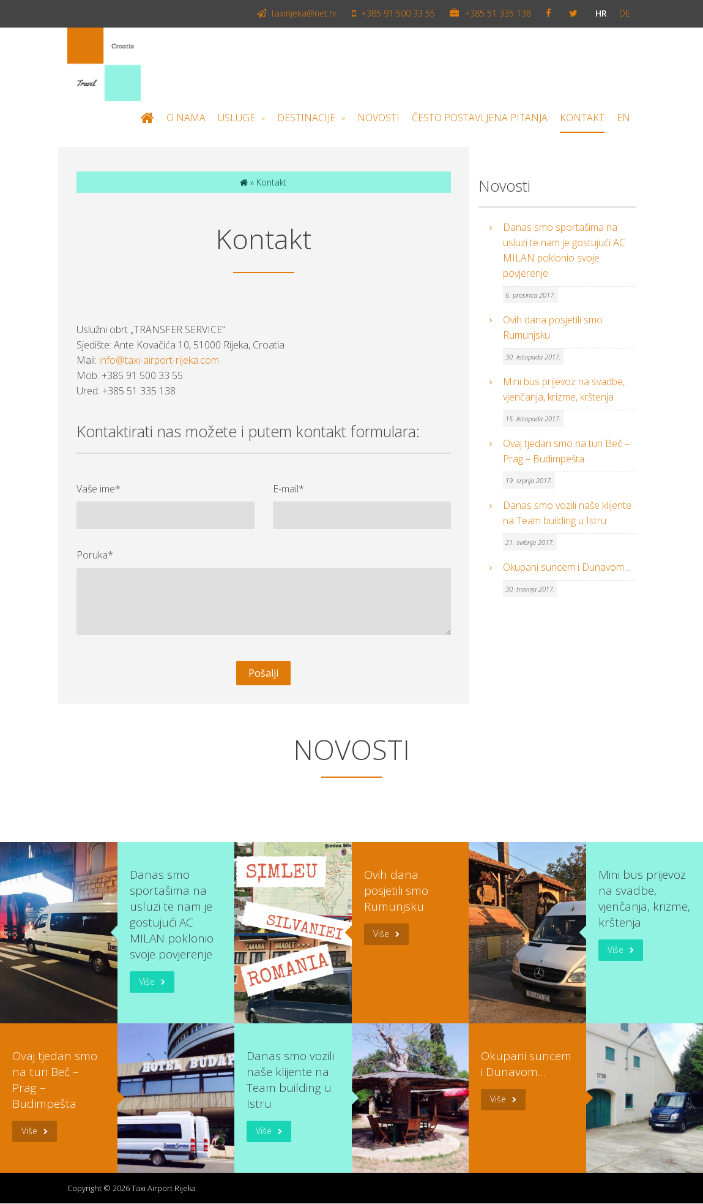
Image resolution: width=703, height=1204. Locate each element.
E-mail (288, 488)
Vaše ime (98, 488)
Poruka (94, 555)
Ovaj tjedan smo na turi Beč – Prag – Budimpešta (566, 451)
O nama (186, 117)
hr (601, 14)
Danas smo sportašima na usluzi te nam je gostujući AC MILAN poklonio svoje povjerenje (564, 250)
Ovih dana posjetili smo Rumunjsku (553, 328)
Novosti (378, 117)
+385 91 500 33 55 (393, 14)
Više (147, 982)
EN (623, 117)
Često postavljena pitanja (480, 117)
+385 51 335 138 (490, 14)
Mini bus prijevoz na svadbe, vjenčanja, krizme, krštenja (564, 389)
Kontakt (582, 117)
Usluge (236, 117)
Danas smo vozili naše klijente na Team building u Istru (567, 513)
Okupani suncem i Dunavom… (567, 567)
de (624, 14)
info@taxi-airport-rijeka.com (159, 360)
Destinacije (306, 117)
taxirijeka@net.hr (297, 14)
